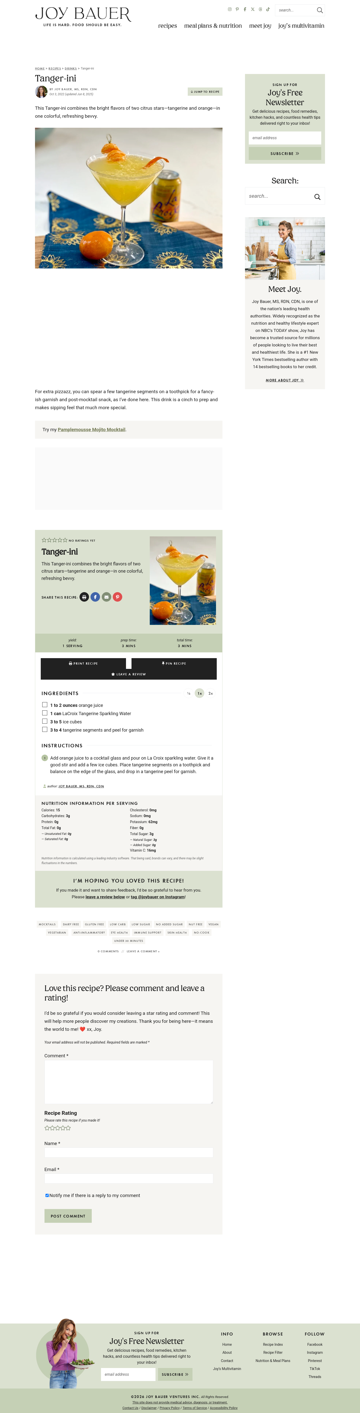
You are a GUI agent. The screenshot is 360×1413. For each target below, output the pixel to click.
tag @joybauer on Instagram (157, 886)
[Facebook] (245, 10)
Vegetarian (57, 922)
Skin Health (177, 922)
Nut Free (195, 913)
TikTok (315, 1358)
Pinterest (315, 1350)
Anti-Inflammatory (89, 922)
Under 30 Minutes (129, 930)
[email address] (285, 137)
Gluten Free (94, 913)
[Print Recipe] (84, 597)
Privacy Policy (170, 1397)
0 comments (108, 940)
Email (52, 1159)
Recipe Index (273, 1334)
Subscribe (285, 153)
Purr (187, 1405)
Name (52, 1133)
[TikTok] (268, 10)
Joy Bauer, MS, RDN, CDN (75, 89)
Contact (227, 1350)
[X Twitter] (253, 10)
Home (40, 68)
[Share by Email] (106, 597)
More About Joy (285, 380)
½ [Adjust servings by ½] (188, 682)
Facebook (314, 1334)
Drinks (71, 68)
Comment (56, 1045)
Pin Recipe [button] (130, 663)
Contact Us (130, 1397)
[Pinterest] (237, 10)
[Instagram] (229, 10)
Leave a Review (192, 663)
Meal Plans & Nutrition (213, 26)
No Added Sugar (169, 913)
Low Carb (118, 913)
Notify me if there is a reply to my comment (95, 1185)
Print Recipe (70, 663)
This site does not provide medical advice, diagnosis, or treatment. (180, 1392)
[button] (44, 540)
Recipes (167, 26)
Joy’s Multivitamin (301, 26)
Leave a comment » (143, 940)
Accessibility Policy (224, 1397)
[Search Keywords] (300, 10)
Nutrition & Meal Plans (273, 1350)
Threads (314, 1366)
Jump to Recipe (207, 91)
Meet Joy (260, 26)
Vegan (213, 913)
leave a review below (105, 886)
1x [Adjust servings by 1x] (200, 682)
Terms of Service (194, 1397)
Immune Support (147, 922)
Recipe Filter (272, 1342)
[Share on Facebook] (95, 597)
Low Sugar (141, 913)
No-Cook (202, 922)
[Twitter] (260, 10)
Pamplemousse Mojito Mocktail (91, 429)
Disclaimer (148, 1397)
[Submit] (320, 10)
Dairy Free (71, 913)
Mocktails (47, 913)
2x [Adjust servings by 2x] (210, 682)
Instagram (315, 1342)
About (227, 1342)
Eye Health (119, 922)
